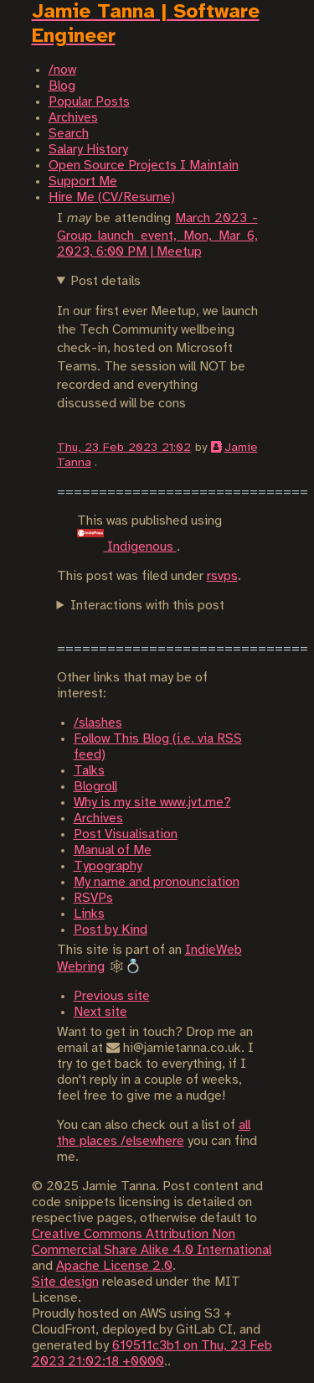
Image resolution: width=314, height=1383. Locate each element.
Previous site (112, 996)
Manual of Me (113, 850)
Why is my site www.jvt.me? (152, 802)
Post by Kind (110, 930)
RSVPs (93, 898)
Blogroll (95, 787)
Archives (98, 818)
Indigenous (127, 547)
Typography (108, 866)
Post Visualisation (126, 834)
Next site (100, 1012)
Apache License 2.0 (114, 1266)
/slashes (98, 723)
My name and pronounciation (156, 882)
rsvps (222, 576)
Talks (89, 771)
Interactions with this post (147, 605)
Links (89, 914)
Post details (105, 281)
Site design (65, 1282)
